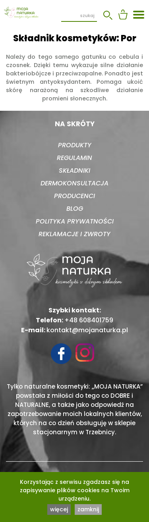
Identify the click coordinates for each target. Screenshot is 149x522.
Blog (74, 208)
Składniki (74, 170)
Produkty (74, 145)
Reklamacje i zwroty (74, 234)
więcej (59, 509)
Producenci (74, 195)
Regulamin (74, 157)
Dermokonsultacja (74, 183)
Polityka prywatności (75, 221)
